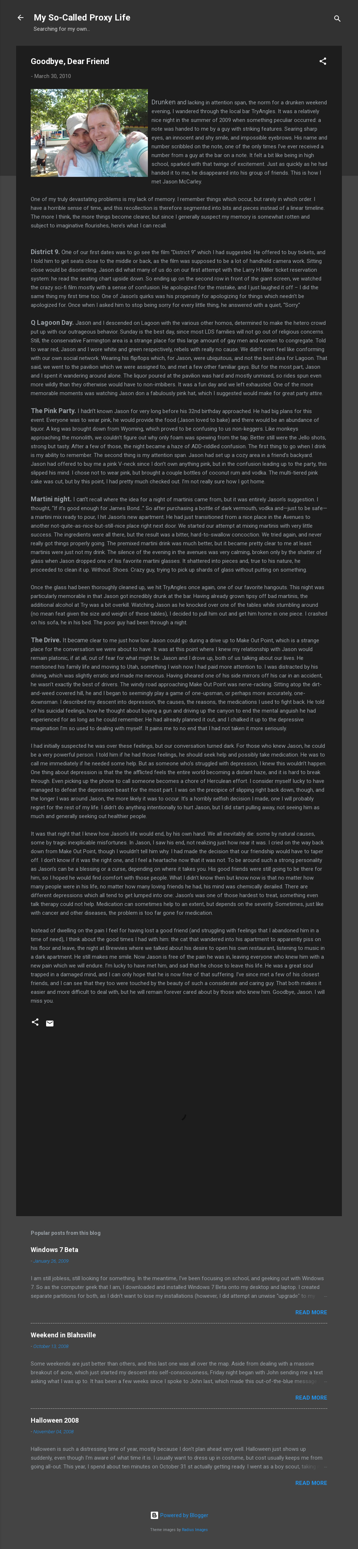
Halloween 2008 (55, 1420)
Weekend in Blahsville (63, 1335)
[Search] (337, 20)
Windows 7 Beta (54, 1249)
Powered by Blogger (179, 1515)
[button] (322, 62)
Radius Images (195, 1529)
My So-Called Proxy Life (82, 17)
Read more (311, 1312)
